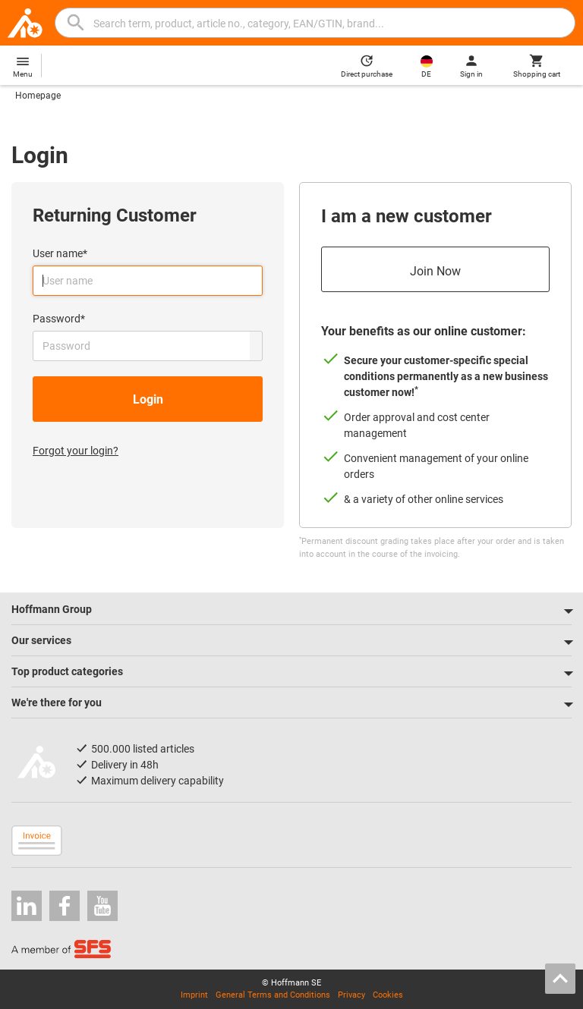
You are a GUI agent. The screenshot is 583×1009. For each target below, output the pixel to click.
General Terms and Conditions (273, 995)
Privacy (351, 995)
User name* (60, 253)
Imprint (194, 995)
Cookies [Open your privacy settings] (388, 995)
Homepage (38, 95)
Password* (59, 319)
